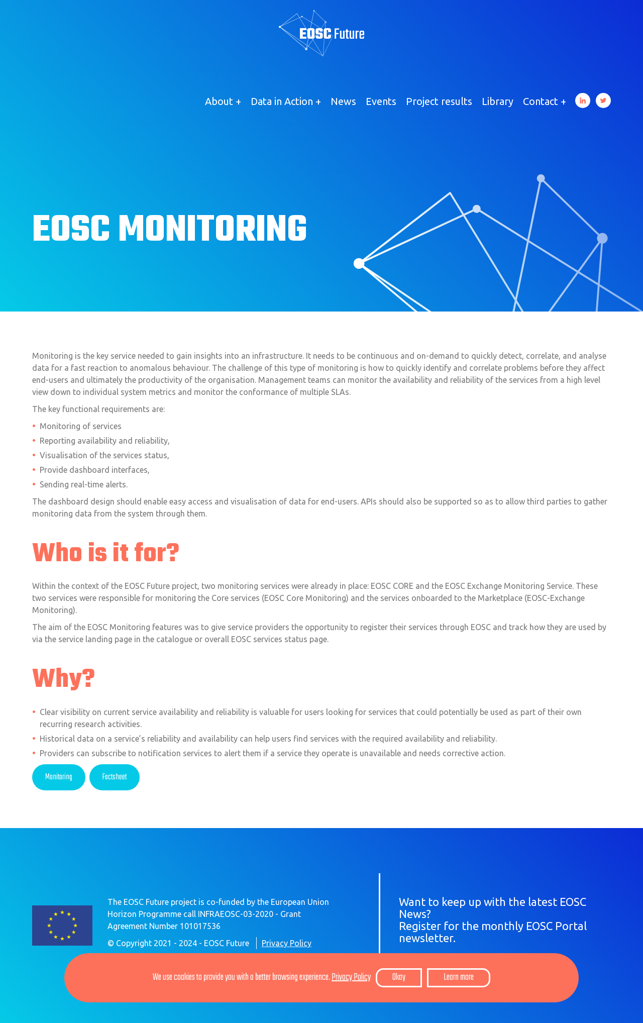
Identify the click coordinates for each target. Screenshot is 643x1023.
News (343, 101)
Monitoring (58, 777)
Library (497, 101)
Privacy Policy (286, 943)
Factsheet (114, 777)
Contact (540, 101)
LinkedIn (582, 100)
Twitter (603, 100)
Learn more (459, 977)
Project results (439, 101)
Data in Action (282, 101)
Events (381, 101)
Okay (398, 977)
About (219, 101)
